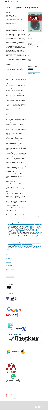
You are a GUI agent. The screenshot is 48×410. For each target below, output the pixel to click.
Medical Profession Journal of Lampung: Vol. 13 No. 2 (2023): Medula (24, 221)
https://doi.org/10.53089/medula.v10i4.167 (15, 19)
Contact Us (7, 259)
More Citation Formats (32, 51)
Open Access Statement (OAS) (10, 265)
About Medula (8, 258)
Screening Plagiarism (9, 266)
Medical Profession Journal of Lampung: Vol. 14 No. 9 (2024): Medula (26, 247)
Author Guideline (8, 255)
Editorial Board (8, 261)
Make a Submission (10, 277)
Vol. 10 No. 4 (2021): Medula (33, 56)
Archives (7, 254)
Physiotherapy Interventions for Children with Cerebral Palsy (18, 239)
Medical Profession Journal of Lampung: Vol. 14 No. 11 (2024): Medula (20, 244)
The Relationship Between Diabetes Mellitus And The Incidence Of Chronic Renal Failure (24, 217)
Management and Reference (10, 269)
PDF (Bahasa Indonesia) (34, 34)
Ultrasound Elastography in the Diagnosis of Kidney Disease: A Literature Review (26, 243)
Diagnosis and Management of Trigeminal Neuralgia (17, 236)
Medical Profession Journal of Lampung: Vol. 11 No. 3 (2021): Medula (29, 227)
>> (8, 249)
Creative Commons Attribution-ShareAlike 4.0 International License (34, 72)
